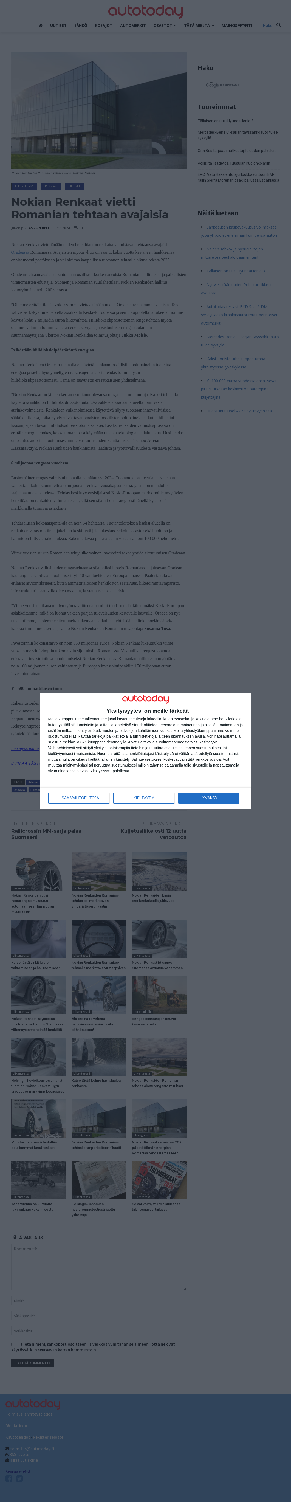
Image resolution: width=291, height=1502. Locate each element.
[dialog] (145, 751)
